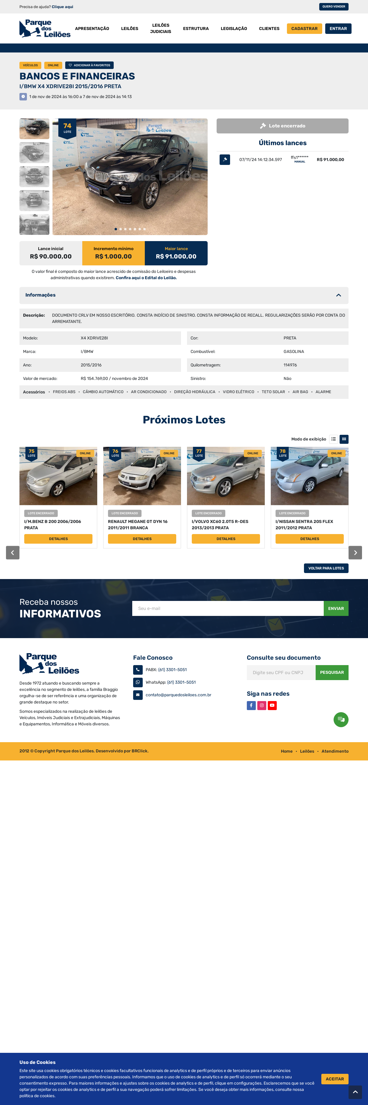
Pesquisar (332, 672)
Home (287, 751)
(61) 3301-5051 (172, 669)
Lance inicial (50, 248)
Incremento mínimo (113, 248)
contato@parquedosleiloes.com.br (178, 694)
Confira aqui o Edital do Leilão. (146, 277)
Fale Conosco (153, 657)
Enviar (336, 608)
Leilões (307, 751)
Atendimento (335, 751)
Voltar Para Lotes (326, 568)
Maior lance (176, 248)
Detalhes (58, 539)
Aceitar (335, 1079)
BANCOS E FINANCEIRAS (77, 76)
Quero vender (334, 6)
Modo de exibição (308, 439)
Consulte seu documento (284, 657)
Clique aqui (62, 6)
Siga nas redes (268, 693)
